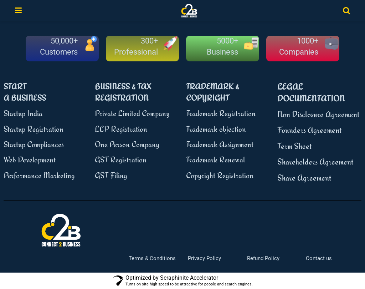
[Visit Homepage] (189, 11)
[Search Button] (346, 10)
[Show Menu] (18, 10)
